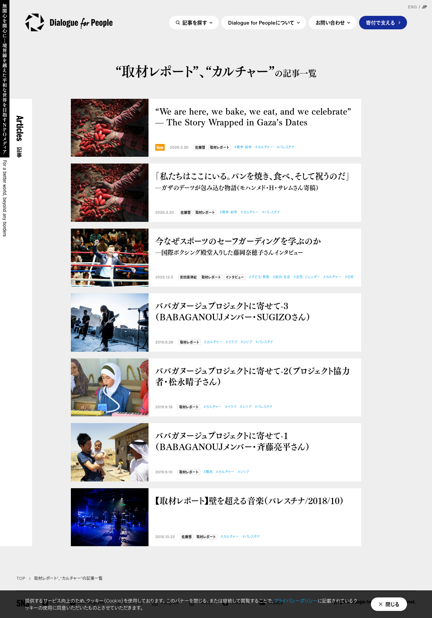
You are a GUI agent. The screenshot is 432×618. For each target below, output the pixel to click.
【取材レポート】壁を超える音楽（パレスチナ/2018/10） (249, 500)
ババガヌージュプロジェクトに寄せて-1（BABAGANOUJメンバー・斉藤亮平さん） (232, 441)
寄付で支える (380, 22)
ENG (412, 7)
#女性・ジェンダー (307, 276)
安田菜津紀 (188, 277)
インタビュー (234, 277)
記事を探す (194, 22)
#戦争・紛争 (243, 147)
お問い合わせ (330, 22)
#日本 (349, 276)
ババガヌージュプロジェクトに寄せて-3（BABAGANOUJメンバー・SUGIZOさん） (232, 311)
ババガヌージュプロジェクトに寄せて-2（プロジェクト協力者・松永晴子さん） (252, 376)
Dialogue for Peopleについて (261, 22)
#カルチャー (264, 147)
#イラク (231, 342)
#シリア (246, 342)
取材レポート (219, 147)
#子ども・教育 (259, 276)
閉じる (392, 604)
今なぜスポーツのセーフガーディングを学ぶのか (254, 246)
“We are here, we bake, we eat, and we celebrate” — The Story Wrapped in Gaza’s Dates (253, 116)
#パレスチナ (285, 147)
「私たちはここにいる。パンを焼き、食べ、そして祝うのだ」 (254, 181)
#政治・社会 (281, 276)
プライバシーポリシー (296, 600)
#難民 (208, 471)
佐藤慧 (200, 147)
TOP (21, 579)
